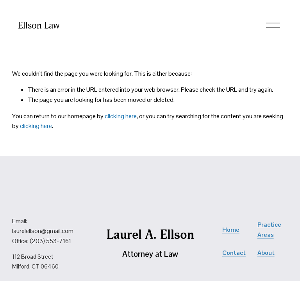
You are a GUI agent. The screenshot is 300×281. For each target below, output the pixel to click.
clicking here (121, 116)
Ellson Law (39, 25)
